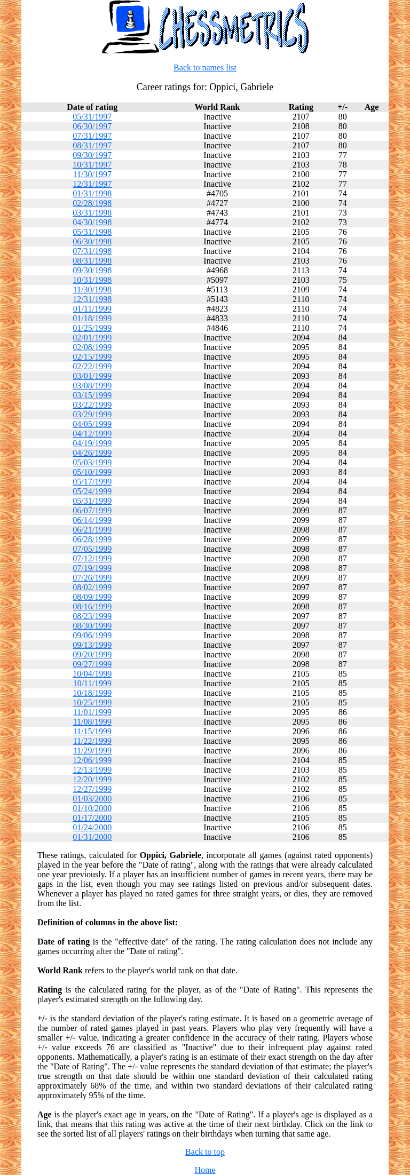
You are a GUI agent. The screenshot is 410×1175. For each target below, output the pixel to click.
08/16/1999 (92, 606)
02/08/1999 (92, 347)
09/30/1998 (92, 270)
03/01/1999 (92, 375)
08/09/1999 (92, 596)
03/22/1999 (92, 404)
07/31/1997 (92, 135)
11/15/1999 (92, 731)
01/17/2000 (92, 817)
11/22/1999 (92, 740)
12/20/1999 (92, 779)
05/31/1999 (92, 500)
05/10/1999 (92, 472)
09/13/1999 (92, 644)
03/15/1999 (92, 395)
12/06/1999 (92, 760)
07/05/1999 (92, 548)
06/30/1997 (92, 126)
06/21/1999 (92, 529)
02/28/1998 (92, 203)
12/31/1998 (92, 299)
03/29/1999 (92, 414)
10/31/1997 (92, 164)
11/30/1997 (92, 174)
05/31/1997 (92, 116)
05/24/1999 (92, 491)
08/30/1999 (92, 625)
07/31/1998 (92, 251)
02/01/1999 (92, 337)
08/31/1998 (92, 260)
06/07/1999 (92, 510)
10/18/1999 (92, 692)
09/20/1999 (92, 654)
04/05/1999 (92, 423)
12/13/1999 (92, 769)
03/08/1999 (92, 385)
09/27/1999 (92, 664)
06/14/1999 (92, 520)
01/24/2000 (92, 827)
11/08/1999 (92, 721)
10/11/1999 (92, 683)
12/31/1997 (92, 183)
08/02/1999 (92, 587)
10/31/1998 (92, 279)
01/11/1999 (92, 308)
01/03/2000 (92, 798)
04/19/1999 (92, 443)
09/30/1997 (92, 155)
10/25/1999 (92, 702)
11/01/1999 (92, 712)
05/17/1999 (92, 481)
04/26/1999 (92, 452)
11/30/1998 (92, 289)
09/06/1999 (92, 635)
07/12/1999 (92, 558)
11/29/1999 (92, 750)
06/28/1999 (92, 539)
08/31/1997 (92, 145)
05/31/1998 (92, 231)
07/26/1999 (92, 577)
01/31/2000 (92, 836)
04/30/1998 (92, 222)
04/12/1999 (92, 433)
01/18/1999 (92, 318)
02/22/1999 (92, 366)
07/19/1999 (92, 568)
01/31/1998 (92, 193)
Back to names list (205, 67)
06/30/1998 (92, 241)
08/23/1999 (92, 616)
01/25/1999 (92, 327)
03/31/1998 (92, 212)
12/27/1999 (92, 788)
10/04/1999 (92, 673)
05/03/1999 (92, 462)
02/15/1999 (92, 356)
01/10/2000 (92, 808)
